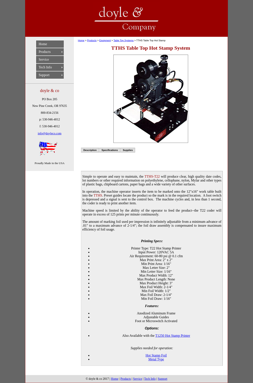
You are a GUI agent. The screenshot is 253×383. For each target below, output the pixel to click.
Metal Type (156, 359)
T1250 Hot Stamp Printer (172, 335)
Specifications (110, 150)
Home (43, 44)
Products (45, 52)
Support (44, 75)
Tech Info (45, 67)
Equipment (105, 40)
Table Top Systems (123, 40)
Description (90, 150)
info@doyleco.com (49, 133)
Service (44, 59)
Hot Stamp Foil (156, 355)
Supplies (128, 150)
